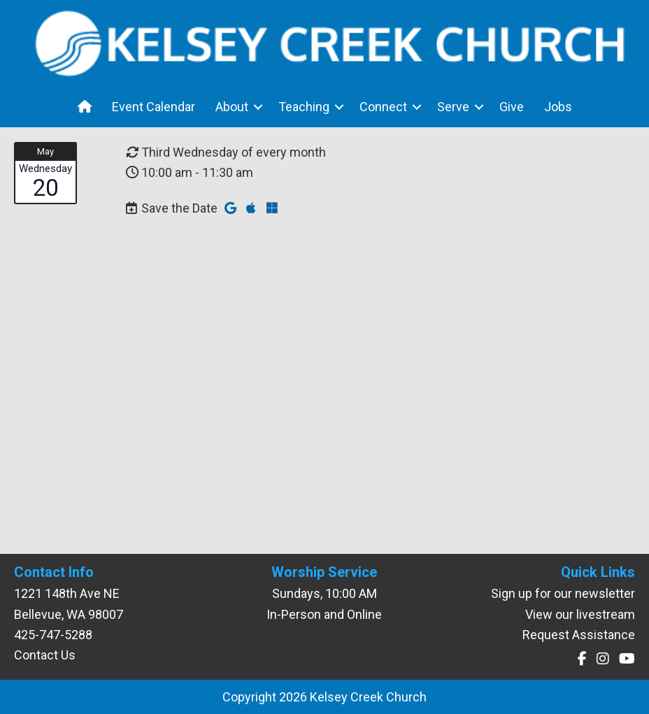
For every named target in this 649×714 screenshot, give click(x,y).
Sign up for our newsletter (563, 593)
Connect (383, 106)
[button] (258, 107)
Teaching (303, 106)
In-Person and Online (324, 614)
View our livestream (580, 614)
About (231, 106)
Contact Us (45, 655)
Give (511, 106)
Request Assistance (578, 634)
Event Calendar (153, 106)
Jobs (558, 106)
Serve (453, 106)
